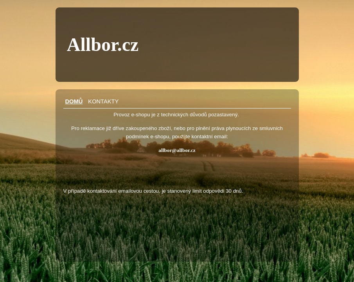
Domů (74, 101)
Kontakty (103, 101)
